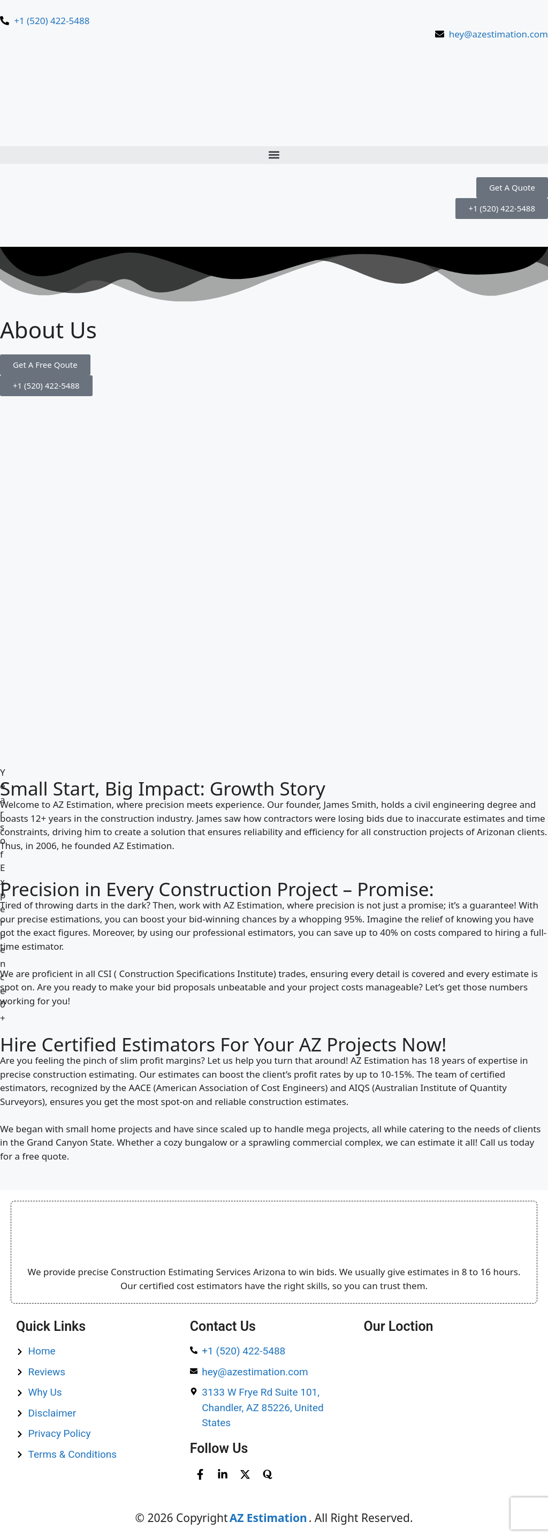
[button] (274, 155)
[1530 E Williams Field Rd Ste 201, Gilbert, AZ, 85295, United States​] (447, 1399)
